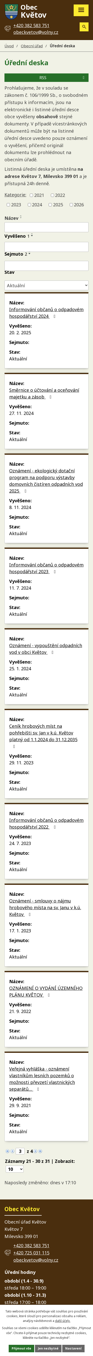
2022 (60, 195)
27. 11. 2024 (21, 413)
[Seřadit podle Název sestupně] (21, 218)
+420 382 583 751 (31, 1245)
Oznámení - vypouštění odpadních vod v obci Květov (45, 648)
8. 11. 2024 (20, 507)
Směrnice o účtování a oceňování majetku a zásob (44, 393)
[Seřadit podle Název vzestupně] (21, 216)
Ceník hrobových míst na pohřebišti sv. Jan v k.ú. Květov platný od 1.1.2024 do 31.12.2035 (43, 736)
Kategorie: (15, 195)
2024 (37, 205)
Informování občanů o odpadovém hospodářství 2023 (46, 568)
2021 (39, 195)
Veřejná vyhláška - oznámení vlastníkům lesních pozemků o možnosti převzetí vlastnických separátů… (42, 1079)
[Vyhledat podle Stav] (46, 285)
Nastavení (73, 1348)
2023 (16, 205)
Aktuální (18, 359)
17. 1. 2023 (20, 931)
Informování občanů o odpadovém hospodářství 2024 (46, 312)
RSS (62, 77)
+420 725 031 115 (31, 1253)
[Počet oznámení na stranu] (15, 1169)
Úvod (9, 45)
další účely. (62, 1321)
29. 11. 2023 (21, 763)
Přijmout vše (21, 1348)
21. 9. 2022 (20, 1011)
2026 (79, 205)
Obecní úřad (32, 45)
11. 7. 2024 (20, 588)
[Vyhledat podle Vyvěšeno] (46, 247)
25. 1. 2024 (20, 669)
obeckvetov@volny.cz (35, 32)
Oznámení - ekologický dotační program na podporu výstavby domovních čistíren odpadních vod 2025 (46, 481)
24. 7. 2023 (20, 843)
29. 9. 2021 (20, 1105)
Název (11, 218)
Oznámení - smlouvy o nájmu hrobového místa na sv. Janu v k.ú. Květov (45, 907)
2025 (58, 205)
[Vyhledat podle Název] (46, 227)
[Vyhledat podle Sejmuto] (46, 266)
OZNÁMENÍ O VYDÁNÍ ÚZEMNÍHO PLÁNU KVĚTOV (46, 991)
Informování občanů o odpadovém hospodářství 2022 (46, 823)
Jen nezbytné (48, 1348)
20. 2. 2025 (20, 333)
